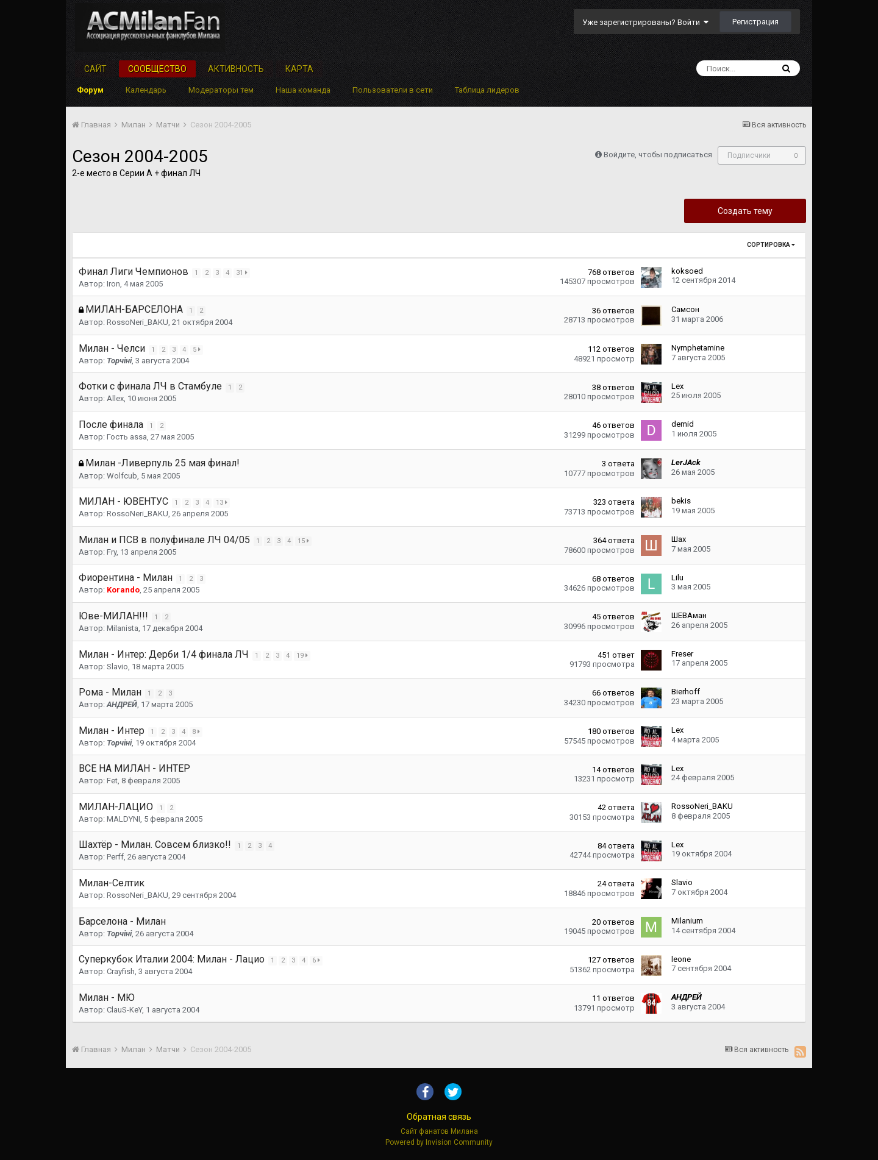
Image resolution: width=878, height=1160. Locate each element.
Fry (111, 552)
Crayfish (121, 971)
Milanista (122, 628)
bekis (681, 500)
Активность (236, 69)
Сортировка (771, 244)
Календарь (146, 89)
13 (223, 503)
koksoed (687, 271)
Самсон (685, 309)
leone (681, 959)
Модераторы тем (221, 89)
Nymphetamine (697, 347)
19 (304, 656)
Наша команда (303, 89)
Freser (682, 653)
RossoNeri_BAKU (137, 322)
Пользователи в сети (392, 89)
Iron (113, 283)
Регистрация (755, 21)
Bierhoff (685, 691)
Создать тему (745, 211)
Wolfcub (122, 475)
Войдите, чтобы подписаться (658, 154)
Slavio (117, 666)
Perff (115, 856)
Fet (112, 780)
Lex (677, 386)
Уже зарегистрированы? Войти (645, 22)
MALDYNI (123, 819)
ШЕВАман (689, 615)
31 (243, 273)
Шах (678, 539)
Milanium (687, 920)
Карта (299, 69)
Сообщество (157, 69)
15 (305, 541)
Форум (90, 89)
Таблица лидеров (487, 89)
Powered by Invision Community (439, 1142)
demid (682, 424)
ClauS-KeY (124, 1009)
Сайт (95, 69)
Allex (115, 398)
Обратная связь (439, 1117)
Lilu (677, 577)
